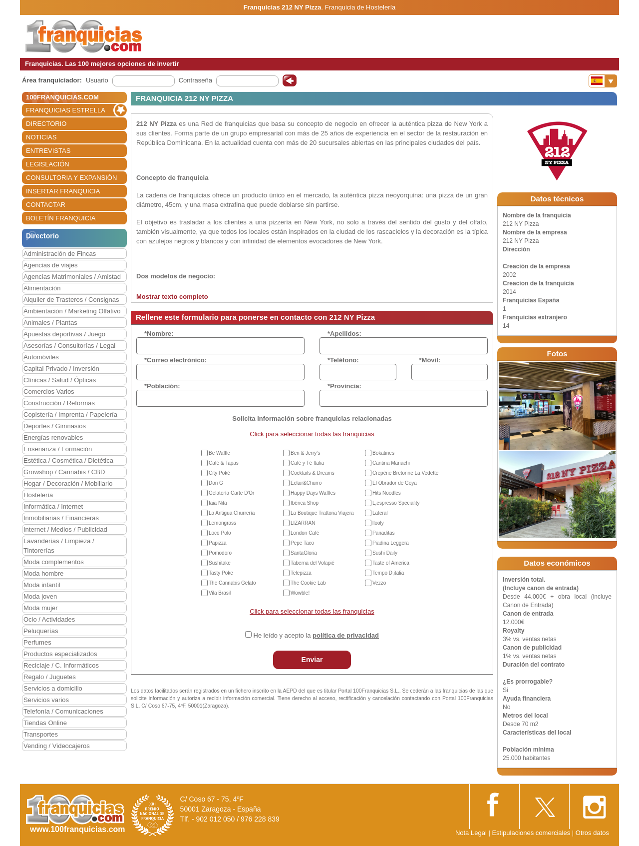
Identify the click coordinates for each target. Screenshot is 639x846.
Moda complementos (53, 562)
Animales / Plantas (50, 322)
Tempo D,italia (388, 573)
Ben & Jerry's (305, 453)
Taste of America (390, 563)
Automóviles (41, 357)
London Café (305, 533)
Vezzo (379, 583)
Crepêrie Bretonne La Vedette (405, 473)
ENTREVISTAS (48, 150)
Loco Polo (220, 533)
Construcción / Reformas (59, 403)
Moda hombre (43, 573)
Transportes (40, 734)
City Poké (219, 473)
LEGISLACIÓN (47, 164)
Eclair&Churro (306, 483)
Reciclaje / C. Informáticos (61, 665)
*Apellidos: (344, 333)
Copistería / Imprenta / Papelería (70, 414)
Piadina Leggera (390, 543)
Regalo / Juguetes (49, 677)
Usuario (97, 80)
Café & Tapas (224, 463)
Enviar (312, 660)
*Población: (162, 386)
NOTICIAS (41, 137)
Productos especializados (60, 654)
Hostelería (38, 495)
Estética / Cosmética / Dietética (68, 460)
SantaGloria (304, 553)
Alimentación (41, 288)
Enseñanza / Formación (57, 449)
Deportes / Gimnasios (54, 426)
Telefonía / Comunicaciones (63, 711)
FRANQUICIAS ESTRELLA (65, 110)
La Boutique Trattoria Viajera (322, 513)
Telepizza (301, 573)
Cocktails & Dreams (312, 473)
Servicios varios (46, 700)
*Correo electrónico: (175, 360)
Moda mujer (40, 608)
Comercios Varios (48, 391)
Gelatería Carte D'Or (231, 493)
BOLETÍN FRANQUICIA (60, 218)
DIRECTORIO (46, 123)
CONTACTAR (45, 204)
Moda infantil (41, 585)
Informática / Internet (53, 506)
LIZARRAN (303, 523)
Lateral (380, 513)
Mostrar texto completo (172, 296)
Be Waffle (219, 453)
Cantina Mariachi (391, 463)
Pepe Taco (302, 543)
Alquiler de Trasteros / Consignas (71, 299)
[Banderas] (603, 80)
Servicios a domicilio (52, 688)
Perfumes (37, 642)
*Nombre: (159, 333)
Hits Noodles (386, 493)
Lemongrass (222, 523)
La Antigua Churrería (232, 513)
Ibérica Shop (305, 503)
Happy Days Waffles (313, 493)
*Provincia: (344, 386)
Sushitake (220, 563)
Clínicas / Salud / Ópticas (59, 380)
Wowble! (300, 593)
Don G (216, 483)
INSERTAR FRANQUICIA (63, 191)
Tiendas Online (45, 723)
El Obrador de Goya (394, 483)
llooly (378, 523)
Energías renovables (53, 437)
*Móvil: (430, 360)
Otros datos (592, 833)
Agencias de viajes (50, 265)
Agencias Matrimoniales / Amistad (72, 276)
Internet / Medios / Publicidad (65, 529)
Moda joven (40, 596)
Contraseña (195, 80)
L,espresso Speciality (396, 503)
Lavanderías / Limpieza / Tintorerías (58, 545)
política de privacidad (346, 635)
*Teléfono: (343, 360)
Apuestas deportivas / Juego (64, 334)
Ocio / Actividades (49, 619)
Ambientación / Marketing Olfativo (71, 311)
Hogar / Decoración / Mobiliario (67, 483)
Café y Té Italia (307, 463)
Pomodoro (220, 553)
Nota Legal (471, 833)
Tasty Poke (221, 573)
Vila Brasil (220, 593)
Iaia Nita (218, 503)
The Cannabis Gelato (232, 583)
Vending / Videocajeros (56, 746)
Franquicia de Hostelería (360, 7)
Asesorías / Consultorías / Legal (69, 345)
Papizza (218, 543)
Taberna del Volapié (312, 563)
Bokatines (383, 453)
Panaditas (383, 533)
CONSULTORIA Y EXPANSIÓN (71, 177)
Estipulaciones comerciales (532, 833)
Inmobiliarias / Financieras (61, 518)
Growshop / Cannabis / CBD (64, 472)
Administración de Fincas (59, 253)
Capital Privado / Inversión (61, 368)
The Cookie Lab (308, 583)
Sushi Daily (384, 553)
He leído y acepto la (316, 635)
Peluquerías (40, 631)
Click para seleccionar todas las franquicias (312, 434)
